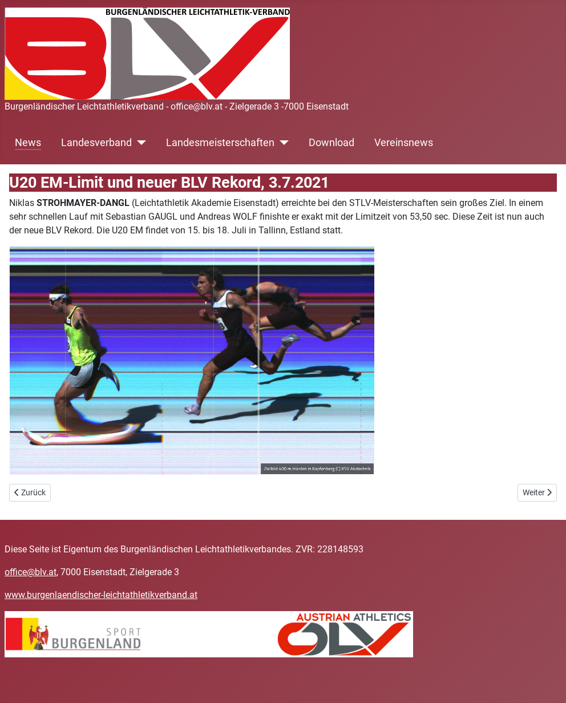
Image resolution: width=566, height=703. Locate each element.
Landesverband (96, 142)
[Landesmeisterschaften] (281, 142)
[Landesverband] (139, 142)
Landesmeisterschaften (220, 142)
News (28, 142)
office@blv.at (30, 572)
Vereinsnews (403, 142)
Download (331, 142)
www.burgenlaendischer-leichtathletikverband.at (101, 594)
